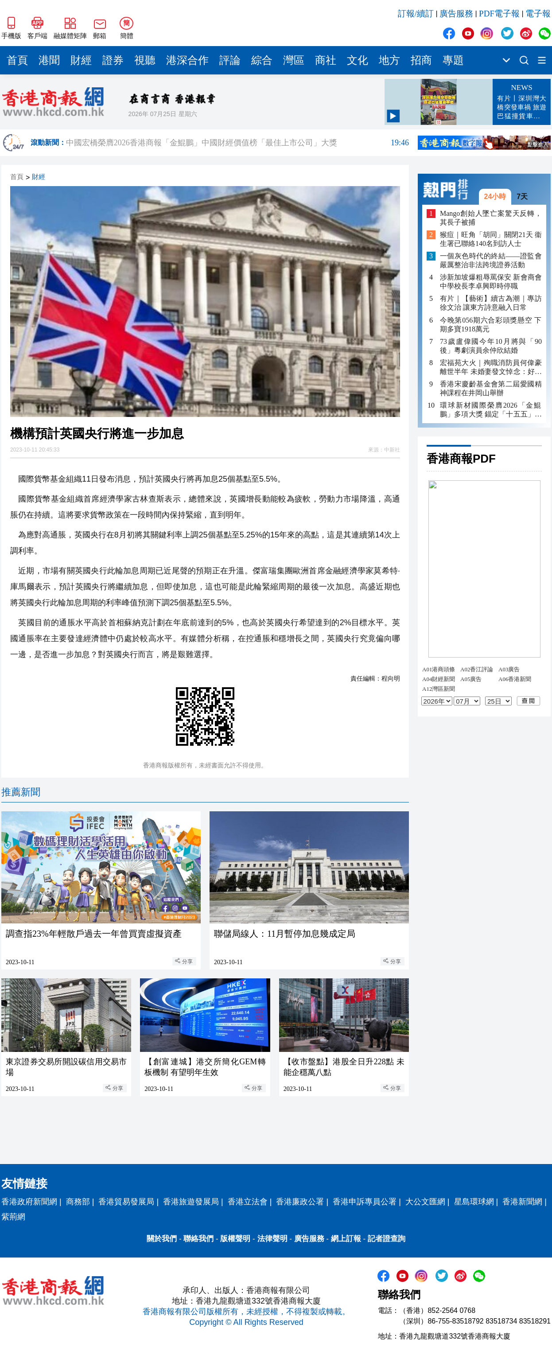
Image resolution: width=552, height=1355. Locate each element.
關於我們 (162, 1238)
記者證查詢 (386, 1238)
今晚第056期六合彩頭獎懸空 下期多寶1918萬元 (491, 324)
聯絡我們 (198, 1238)
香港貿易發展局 (126, 1201)
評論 (230, 60)
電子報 (538, 13)
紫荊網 (13, 1216)
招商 (421, 60)
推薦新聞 (20, 792)
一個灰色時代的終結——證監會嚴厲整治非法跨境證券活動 (491, 260)
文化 (357, 60)
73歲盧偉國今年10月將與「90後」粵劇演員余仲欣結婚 (491, 346)
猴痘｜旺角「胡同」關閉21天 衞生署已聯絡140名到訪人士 (491, 239)
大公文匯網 (425, 1201)
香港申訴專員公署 (365, 1201)
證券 (113, 60)
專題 (453, 60)
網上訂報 (346, 1238)
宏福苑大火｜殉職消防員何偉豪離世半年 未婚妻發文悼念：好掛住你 (491, 367)
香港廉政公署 (300, 1201)
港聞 (49, 60)
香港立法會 (248, 1201)
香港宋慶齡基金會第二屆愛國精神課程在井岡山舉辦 (491, 388)
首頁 (17, 60)
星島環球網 (474, 1201)
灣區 (293, 60)
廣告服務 (456, 13)
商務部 (78, 1201)
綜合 (261, 60)
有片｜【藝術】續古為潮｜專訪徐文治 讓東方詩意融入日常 (491, 303)
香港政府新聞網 (29, 1201)
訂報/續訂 (416, 13)
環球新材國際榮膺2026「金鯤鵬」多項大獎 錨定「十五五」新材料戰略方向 (491, 410)
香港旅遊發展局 (191, 1201)
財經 (81, 60)
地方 (389, 60)
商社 (325, 60)
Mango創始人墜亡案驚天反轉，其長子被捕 (491, 218)
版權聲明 (235, 1238)
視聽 (144, 60)
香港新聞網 (522, 1201)
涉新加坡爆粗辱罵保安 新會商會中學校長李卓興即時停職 (491, 281)
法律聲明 (272, 1238)
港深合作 (187, 60)
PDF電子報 (499, 13)
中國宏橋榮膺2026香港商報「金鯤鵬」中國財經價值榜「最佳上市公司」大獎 (237, 143)
